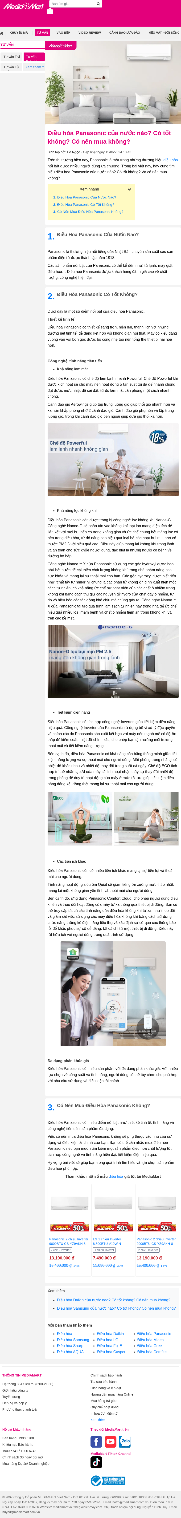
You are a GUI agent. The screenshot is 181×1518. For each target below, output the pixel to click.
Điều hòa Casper (111, 1352)
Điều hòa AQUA (70, 1352)
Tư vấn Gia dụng (10, 80)
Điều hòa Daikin (110, 1334)
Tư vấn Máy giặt (32, 69)
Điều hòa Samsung (73, 1340)
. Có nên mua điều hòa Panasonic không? (88, 212)
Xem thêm (98, 1420)
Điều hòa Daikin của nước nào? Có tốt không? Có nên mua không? (113, 1300)
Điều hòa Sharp (70, 1346)
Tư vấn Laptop (9, 90)
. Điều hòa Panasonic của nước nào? (84, 197)
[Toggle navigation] (6, 14)
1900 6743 (28, 1451)
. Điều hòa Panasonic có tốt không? (83, 204)
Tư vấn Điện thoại (33, 80)
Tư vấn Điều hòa (32, 59)
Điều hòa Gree (149, 1346)
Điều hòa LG (107, 1340)
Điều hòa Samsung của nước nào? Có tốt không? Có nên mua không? (116, 1308)
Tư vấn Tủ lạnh (11, 69)
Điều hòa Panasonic (154, 1334)
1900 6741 (10, 1451)
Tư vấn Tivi (12, 57)
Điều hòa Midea (150, 1340)
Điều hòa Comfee (152, 1352)
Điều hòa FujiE (109, 1346)
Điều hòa (64, 1334)
